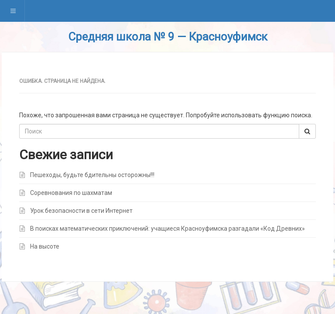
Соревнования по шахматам (71, 192)
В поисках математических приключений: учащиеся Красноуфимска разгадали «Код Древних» (167, 228)
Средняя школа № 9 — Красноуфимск (167, 36)
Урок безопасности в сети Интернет (81, 210)
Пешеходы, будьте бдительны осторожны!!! (92, 174)
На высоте (44, 246)
